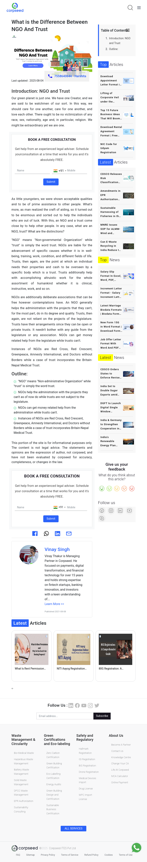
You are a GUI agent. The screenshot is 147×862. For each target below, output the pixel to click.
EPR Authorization (23, 800)
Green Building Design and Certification (54, 794)
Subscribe (102, 716)
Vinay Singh (57, 549)
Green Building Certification (54, 765)
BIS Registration (87, 765)
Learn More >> (54, 604)
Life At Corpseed (120, 769)
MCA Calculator (119, 775)
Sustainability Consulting (21, 809)
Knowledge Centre (121, 757)
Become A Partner (121, 744)
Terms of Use (125, 854)
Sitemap (30, 854)
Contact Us (117, 750)
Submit (51, 181)
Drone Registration (89, 771)
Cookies (109, 854)
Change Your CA (120, 763)
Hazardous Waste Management (23, 761)
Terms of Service (69, 854)
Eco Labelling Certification (53, 775)
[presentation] (11, 688)
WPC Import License (85, 796)
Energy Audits (53, 784)
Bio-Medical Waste (24, 752)
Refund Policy (91, 854)
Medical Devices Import (87, 780)
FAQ (18, 854)
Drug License (86, 788)
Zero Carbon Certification (53, 754)
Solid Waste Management (21, 782)
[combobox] (59, 171)
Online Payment (119, 782)
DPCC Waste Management (21, 792)
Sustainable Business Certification (52, 809)
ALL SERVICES (73, 828)
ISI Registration (87, 759)
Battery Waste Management (21, 771)
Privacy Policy (48, 854)
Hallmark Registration (85, 750)
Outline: (113, 49)
